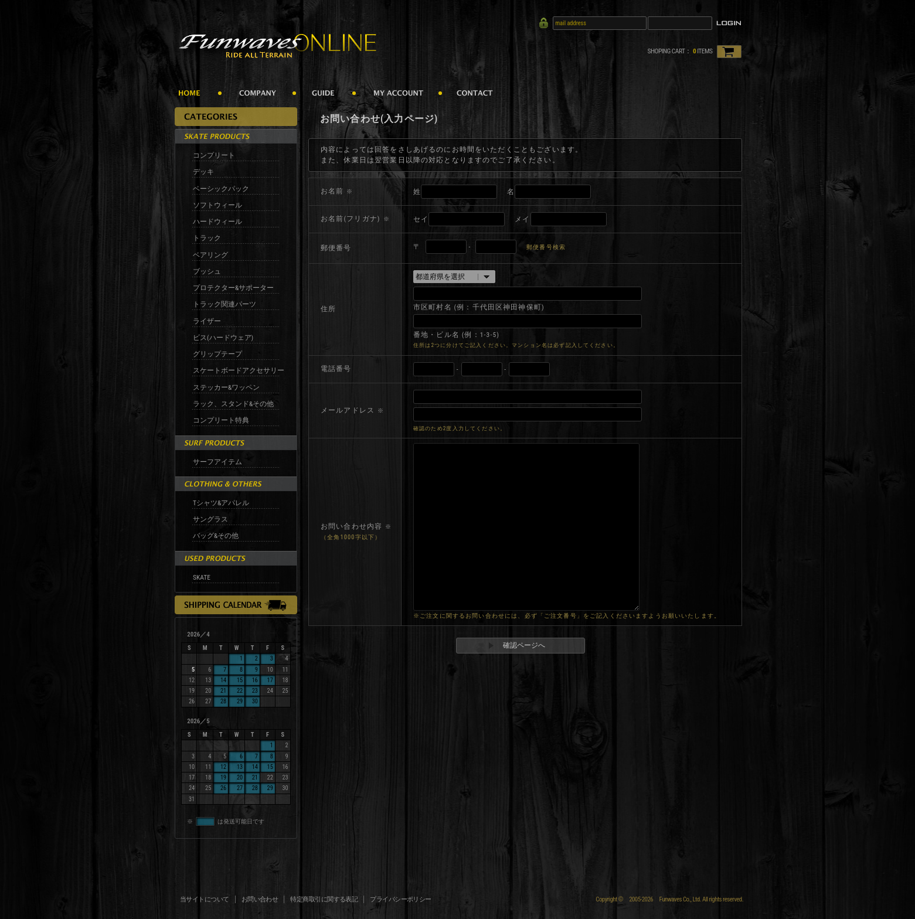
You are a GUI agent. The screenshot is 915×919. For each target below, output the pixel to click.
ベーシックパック (221, 189)
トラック (207, 238)
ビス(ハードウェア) (223, 337)
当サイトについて (204, 899)
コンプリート (214, 155)
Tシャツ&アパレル (221, 503)
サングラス (210, 519)
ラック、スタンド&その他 (233, 404)
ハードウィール (217, 221)
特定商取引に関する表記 (324, 899)
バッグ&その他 (216, 536)
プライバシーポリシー (400, 899)
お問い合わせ (259, 899)
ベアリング (210, 255)
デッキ (203, 172)
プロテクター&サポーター (233, 288)
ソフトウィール (217, 205)
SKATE (201, 577)
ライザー (207, 321)
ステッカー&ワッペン (226, 387)
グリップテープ (217, 354)
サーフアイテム (217, 462)
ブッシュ (207, 271)
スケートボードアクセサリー (238, 370)
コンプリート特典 (221, 420)
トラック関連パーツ (224, 304)
